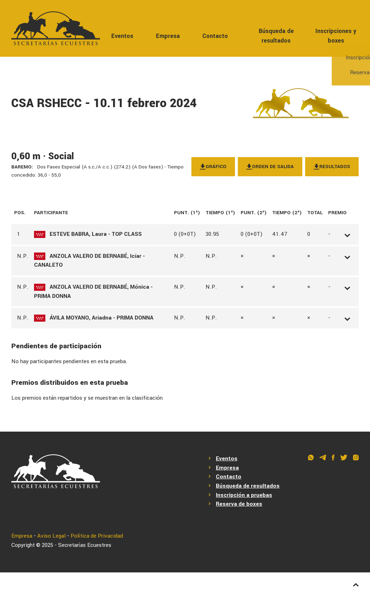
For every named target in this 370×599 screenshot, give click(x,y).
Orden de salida (270, 166)
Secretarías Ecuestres (84, 545)
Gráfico (213, 166)
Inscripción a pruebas (244, 495)
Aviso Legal (51, 536)
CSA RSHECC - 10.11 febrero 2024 (104, 103)
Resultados (332, 166)
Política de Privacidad (97, 536)
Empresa (168, 36)
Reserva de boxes (239, 504)
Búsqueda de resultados (276, 36)
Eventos (122, 36)
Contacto (215, 36)
